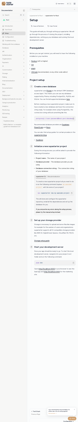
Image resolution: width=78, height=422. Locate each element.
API (13, 51)
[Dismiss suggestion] (74, 410)
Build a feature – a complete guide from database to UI (12, 125)
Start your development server (48, 247)
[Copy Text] (73, 118)
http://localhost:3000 (47, 269)
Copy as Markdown (37, 26)
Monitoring (13, 110)
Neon (48, 127)
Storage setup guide (41, 241)
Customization (13, 70)
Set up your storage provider (47, 220)
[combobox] (13, 20)
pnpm (33, 68)
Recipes (13, 117)
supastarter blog (40, 135)
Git (32, 65)
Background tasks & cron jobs (13, 99)
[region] (54, 118)
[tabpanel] (54, 197)
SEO (13, 92)
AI (13, 66)
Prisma (49, 91)
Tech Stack (7, 30)
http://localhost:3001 (52, 272)
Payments (13, 62)
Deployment (13, 95)
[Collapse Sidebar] (23, 10)
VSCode (34, 72)
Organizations (13, 59)
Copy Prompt (52, 26)
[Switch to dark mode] (69, 3)
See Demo (60, 3)
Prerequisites (37, 47)
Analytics (13, 106)
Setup (5, 33)
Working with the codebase (13, 44)
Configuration (8, 37)
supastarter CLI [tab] (41, 176)
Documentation (7, 88)
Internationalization (8, 81)
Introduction (7, 26)
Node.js (34, 61)
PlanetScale (38, 127)
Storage (13, 73)
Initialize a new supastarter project (50, 146)
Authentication (13, 55)
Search (13, 15)
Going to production (9, 102)
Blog (3, 84)
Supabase (65, 124)
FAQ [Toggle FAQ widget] (72, 418)
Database (13, 48)
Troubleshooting (9, 40)
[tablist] (54, 177)
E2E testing (6, 113)
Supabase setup (9, 121)
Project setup (37, 79)
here (68, 99)
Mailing (13, 77)
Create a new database (45, 86)
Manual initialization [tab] (53, 176)
